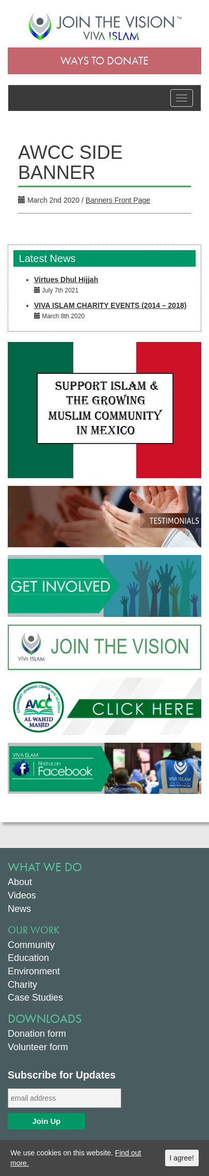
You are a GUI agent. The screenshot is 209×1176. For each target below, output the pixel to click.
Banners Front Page (118, 200)
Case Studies (35, 997)
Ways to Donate (104, 60)
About (20, 882)
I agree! (182, 1158)
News (19, 909)
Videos (22, 895)
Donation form (37, 1033)
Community (31, 945)
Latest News (46, 258)
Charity (22, 984)
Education (28, 958)
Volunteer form (38, 1047)
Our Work (33, 930)
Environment (34, 971)
